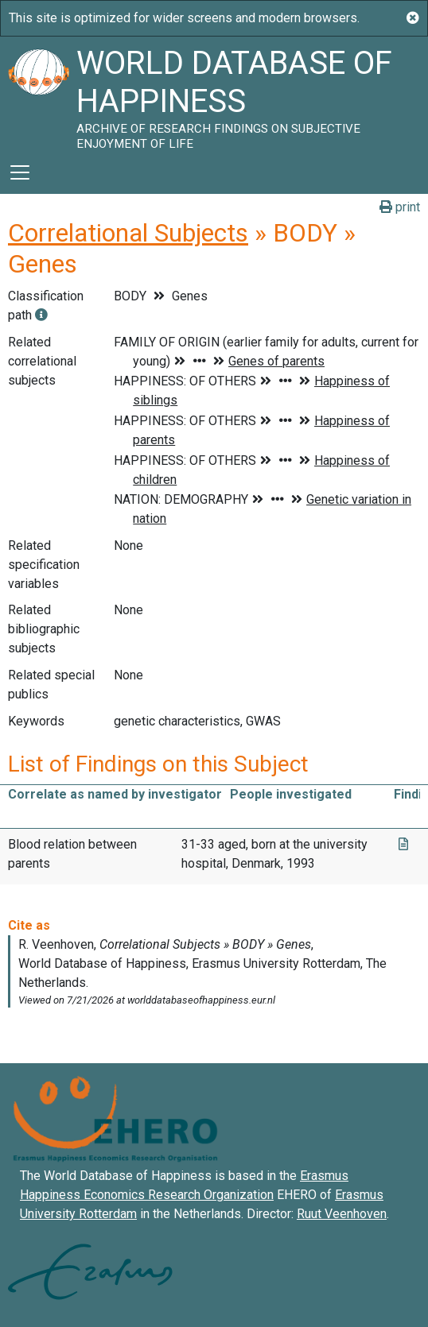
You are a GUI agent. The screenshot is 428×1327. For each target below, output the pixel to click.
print (399, 207)
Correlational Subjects (128, 233)
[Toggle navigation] (20, 172)
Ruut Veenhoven (342, 1213)
